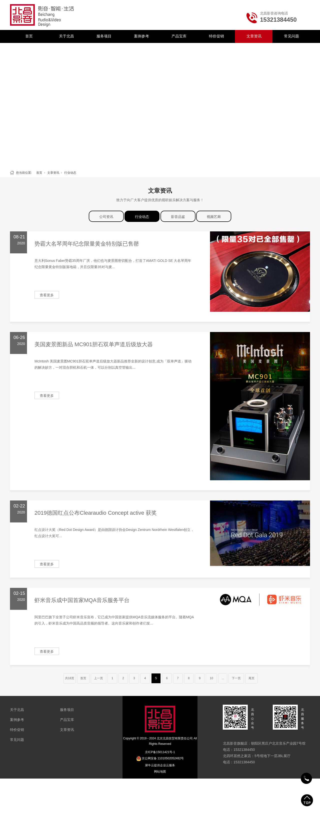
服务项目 (104, 36)
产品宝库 (179, 36)
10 (211, 678)
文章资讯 (254, 36)
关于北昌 (66, 36)
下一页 (236, 678)
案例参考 (141, 36)
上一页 (98, 678)
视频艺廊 (214, 217)
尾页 (251, 678)
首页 (29, 36)
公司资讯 (106, 217)
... (223, 678)
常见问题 (291, 36)
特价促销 (216, 36)
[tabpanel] (160, 105)
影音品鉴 (178, 217)
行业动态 (70, 172)
